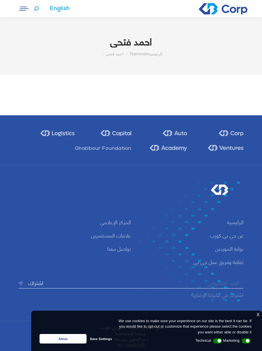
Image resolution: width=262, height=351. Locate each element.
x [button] (258, 314)
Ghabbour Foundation (103, 148)
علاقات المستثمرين (111, 235)
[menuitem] (59, 9)
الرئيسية (235, 222)
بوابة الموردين (229, 248)
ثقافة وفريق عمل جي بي (219, 261)
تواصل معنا (119, 248)
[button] (246, 341)
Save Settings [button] (101, 339)
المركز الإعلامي (115, 222)
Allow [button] (63, 339)
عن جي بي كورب (227, 235)
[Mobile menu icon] (24, 8)
